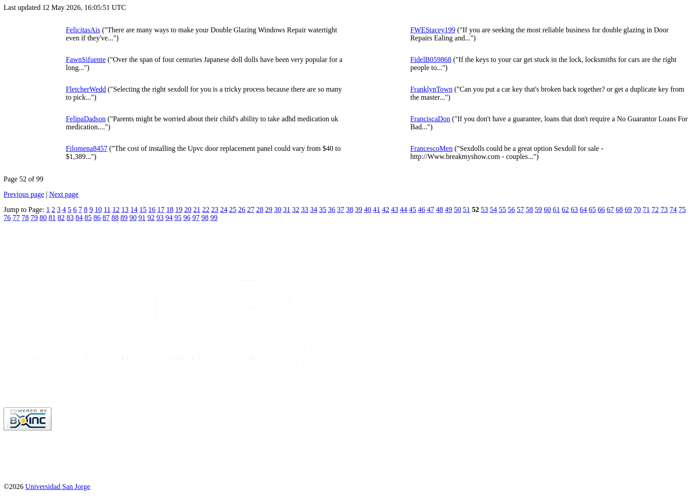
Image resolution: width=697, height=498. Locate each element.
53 (484, 209)
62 (565, 209)
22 (205, 209)
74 (673, 209)
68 (619, 209)
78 (25, 217)
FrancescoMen (431, 148)
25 (232, 209)
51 (466, 209)
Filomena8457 (86, 148)
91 (142, 217)
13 (125, 209)
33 (304, 209)
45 (412, 209)
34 (313, 209)
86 (97, 217)
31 (286, 209)
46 (421, 209)
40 (367, 209)
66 (601, 209)
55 (502, 209)
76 (7, 217)
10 (98, 209)
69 (628, 209)
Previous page (24, 194)
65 (592, 209)
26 (241, 209)
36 (331, 209)
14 (134, 209)
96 (187, 217)
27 (250, 209)
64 (583, 209)
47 (430, 209)
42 (385, 209)
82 (61, 217)
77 (16, 217)
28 (259, 209)
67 (610, 209)
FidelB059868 (431, 59)
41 (376, 209)
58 (529, 209)
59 (538, 209)
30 (277, 209)
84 (79, 217)
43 (394, 209)
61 (556, 209)
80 (43, 217)
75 (682, 209)
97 (196, 217)
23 (214, 209)
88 (115, 217)
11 (107, 209)
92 (151, 217)
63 (574, 209)
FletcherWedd (86, 89)
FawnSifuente (86, 59)
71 (646, 209)
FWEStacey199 (432, 30)
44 (403, 209)
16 (151, 209)
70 (637, 209)
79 (34, 217)
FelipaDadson (86, 119)
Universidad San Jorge (57, 486)
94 (169, 217)
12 (116, 209)
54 (493, 209)
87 (106, 217)
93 (160, 217)
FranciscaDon (430, 119)
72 (655, 209)
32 (295, 209)
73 (664, 209)
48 (439, 209)
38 (349, 209)
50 (457, 209)
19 (178, 209)
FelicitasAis (83, 30)
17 (160, 209)
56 (511, 209)
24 (223, 209)
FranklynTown (431, 89)
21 (196, 209)
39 (358, 209)
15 (143, 209)
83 (70, 217)
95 (178, 217)
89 (124, 217)
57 (520, 209)
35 (322, 209)
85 (88, 217)
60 (547, 209)
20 (187, 209)
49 (448, 209)
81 (52, 217)
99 (214, 217)
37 (340, 209)
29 (268, 209)
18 (169, 209)
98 (205, 217)
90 (133, 217)
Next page (63, 194)
